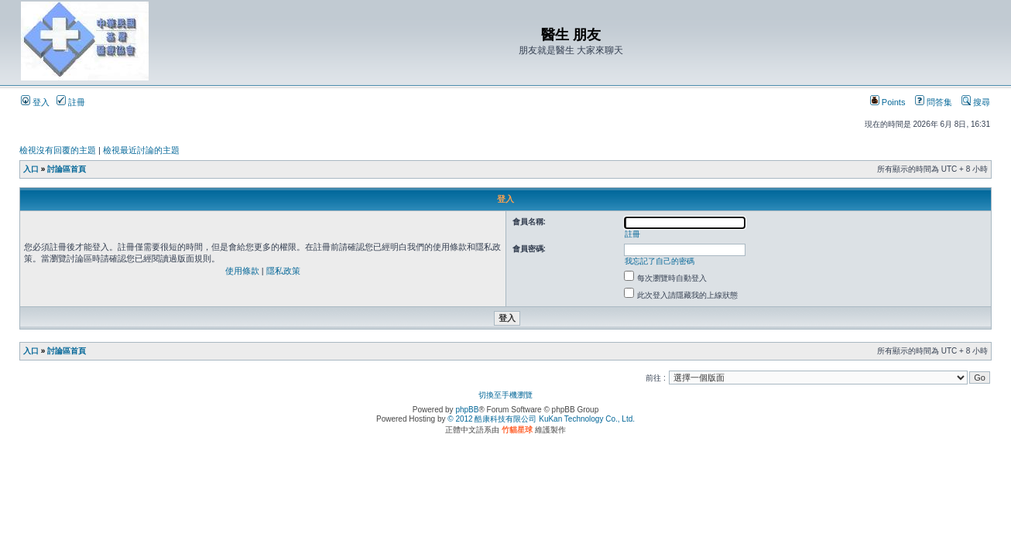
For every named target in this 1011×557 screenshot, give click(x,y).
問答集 (933, 102)
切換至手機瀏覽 (505, 395)
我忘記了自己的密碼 (659, 261)
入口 (31, 169)
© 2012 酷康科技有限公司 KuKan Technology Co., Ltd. (541, 419)
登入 (35, 102)
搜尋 (975, 102)
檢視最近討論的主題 (141, 150)
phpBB (466, 409)
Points (888, 102)
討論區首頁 (66, 169)
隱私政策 (283, 270)
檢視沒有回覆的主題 (57, 150)
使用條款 (242, 270)
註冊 (71, 102)
